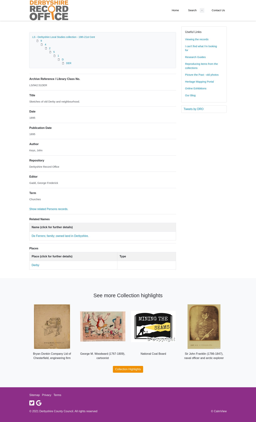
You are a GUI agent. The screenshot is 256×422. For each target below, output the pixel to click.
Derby (35, 265)
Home (175, 10)
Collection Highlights (128, 369)
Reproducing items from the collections (201, 65)
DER (68, 63)
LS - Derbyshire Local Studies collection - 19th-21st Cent (63, 37)
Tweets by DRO (194, 109)
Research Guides (195, 57)
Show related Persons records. (48, 209)
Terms (57, 395)
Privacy (46, 395)
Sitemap (34, 395)
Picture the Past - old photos (201, 74)
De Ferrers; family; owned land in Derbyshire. (60, 235)
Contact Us (218, 10)
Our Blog (190, 95)
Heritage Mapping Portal (199, 81)
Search (192, 10)
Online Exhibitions (195, 88)
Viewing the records (196, 39)
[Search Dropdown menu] (202, 10)
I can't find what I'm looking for (201, 48)
